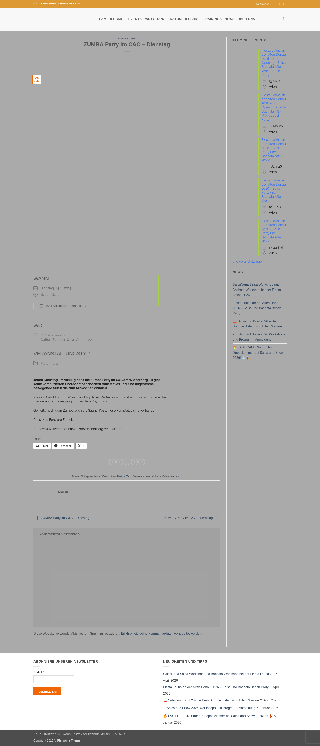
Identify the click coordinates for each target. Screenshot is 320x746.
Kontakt (119, 734)
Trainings (212, 19)
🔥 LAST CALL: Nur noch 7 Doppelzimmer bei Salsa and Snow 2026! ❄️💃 (258, 352)
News (230, 19)
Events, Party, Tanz (147, 19)
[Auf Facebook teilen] (112, 462)
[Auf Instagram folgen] (277, 3)
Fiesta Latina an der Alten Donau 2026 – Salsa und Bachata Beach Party (257, 308)
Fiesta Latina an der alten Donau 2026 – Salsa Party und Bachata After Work (274, 150)
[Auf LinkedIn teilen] (141, 462)
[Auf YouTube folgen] (284, 3)
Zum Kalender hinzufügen (62, 306)
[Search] (285, 18)
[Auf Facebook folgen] (273, 3)
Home (37, 734)
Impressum (52, 734)
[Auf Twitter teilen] (119, 462)
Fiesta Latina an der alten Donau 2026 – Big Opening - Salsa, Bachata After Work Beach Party (274, 107)
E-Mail (38, 672)
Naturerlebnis (185, 19)
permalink (175, 476)
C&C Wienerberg (53, 335)
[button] (261, 4)
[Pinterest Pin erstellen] (134, 462)
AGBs (67, 734)
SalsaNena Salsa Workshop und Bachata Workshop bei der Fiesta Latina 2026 (257, 290)
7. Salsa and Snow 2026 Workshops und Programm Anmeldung (259, 337)
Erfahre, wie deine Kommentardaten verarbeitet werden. (161, 633)
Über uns (247, 19)
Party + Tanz (127, 38)
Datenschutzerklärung (92, 734)
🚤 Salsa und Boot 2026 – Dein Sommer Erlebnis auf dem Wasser (257, 323)
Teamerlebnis (111, 19)
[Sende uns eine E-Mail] (280, 3)
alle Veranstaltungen (248, 261)
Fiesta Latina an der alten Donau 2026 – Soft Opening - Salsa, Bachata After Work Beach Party (274, 63)
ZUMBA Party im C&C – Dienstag (61, 518)
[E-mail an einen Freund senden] (127, 462)
